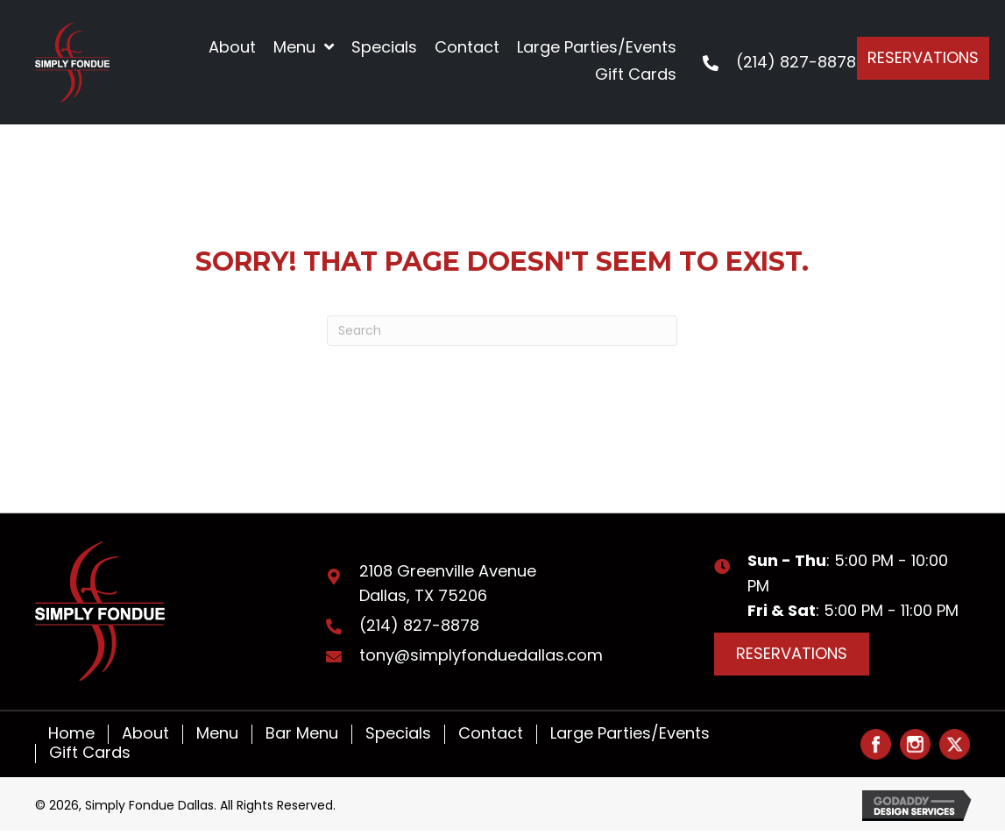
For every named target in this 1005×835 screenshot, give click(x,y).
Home (71, 734)
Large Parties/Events (630, 734)
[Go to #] (875, 744)
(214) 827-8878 (796, 62)
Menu (217, 734)
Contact (490, 734)
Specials (398, 734)
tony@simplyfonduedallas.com (481, 655)
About (145, 734)
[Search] (502, 330)
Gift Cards (90, 753)
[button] (923, 58)
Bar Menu (301, 734)
